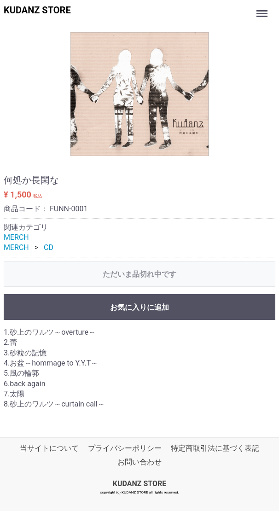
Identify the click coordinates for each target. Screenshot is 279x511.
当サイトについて (49, 448)
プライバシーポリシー (125, 448)
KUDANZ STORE (37, 10)
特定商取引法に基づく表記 (215, 448)
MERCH (16, 237)
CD (48, 247)
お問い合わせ (139, 462)
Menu (263, 9)
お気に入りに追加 (139, 307)
